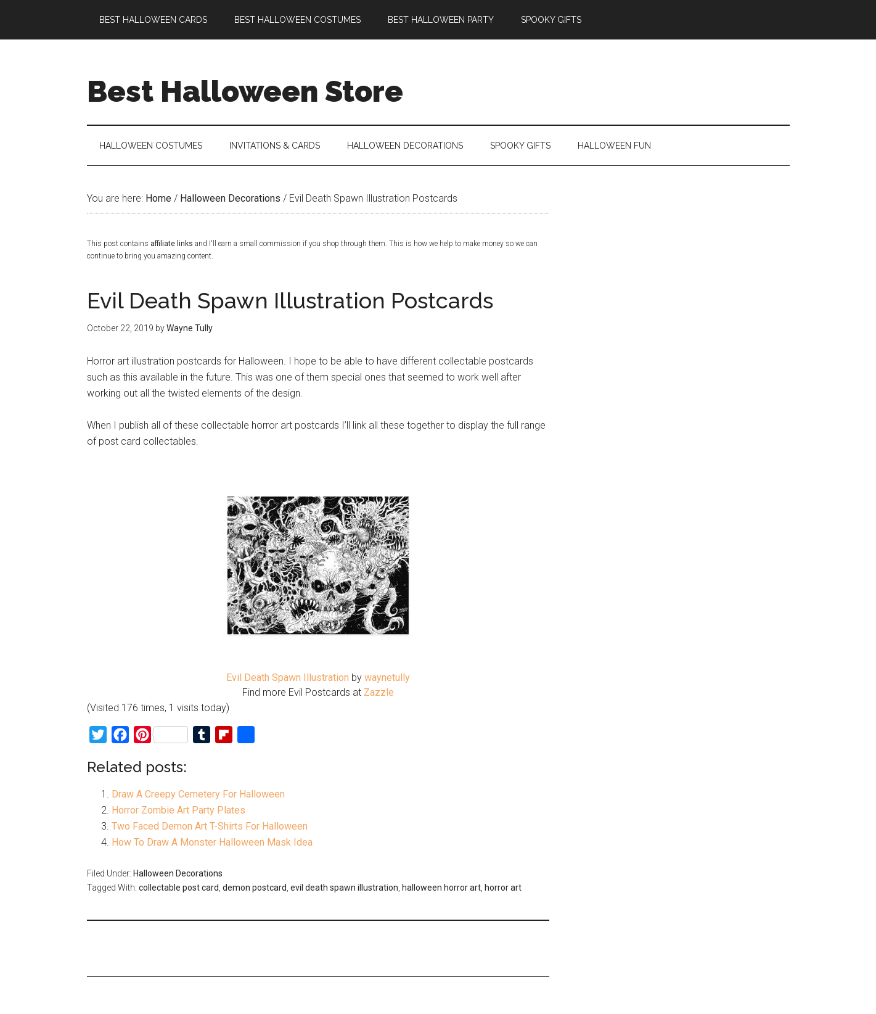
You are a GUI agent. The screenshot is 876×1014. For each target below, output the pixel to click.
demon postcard (255, 887)
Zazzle (379, 692)
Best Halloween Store (245, 91)
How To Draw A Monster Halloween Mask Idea (212, 842)
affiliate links (171, 243)
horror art (503, 887)
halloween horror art (441, 887)
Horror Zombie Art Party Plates (178, 810)
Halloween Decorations (178, 873)
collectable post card (179, 887)
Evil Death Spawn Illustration (287, 677)
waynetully (387, 677)
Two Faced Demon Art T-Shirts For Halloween (210, 826)
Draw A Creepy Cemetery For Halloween (198, 794)
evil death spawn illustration (344, 887)
